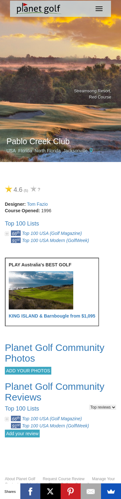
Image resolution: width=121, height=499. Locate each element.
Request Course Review (63, 479)
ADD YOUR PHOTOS (28, 370)
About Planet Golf (20, 479)
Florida (25, 150)
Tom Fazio (37, 204)
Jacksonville (75, 150)
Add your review (22, 433)
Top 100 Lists (22, 223)
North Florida (48, 150)
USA (11, 150)
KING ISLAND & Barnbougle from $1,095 (52, 316)
